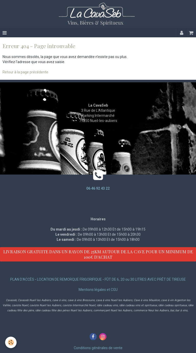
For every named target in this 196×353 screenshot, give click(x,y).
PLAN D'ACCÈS (22, 279)
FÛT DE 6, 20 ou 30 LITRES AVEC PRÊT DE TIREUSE (145, 279)
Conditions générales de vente (98, 348)
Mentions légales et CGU (98, 290)
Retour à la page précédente (25, 72)
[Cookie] (11, 342)
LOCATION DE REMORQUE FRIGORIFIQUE (69, 279)
